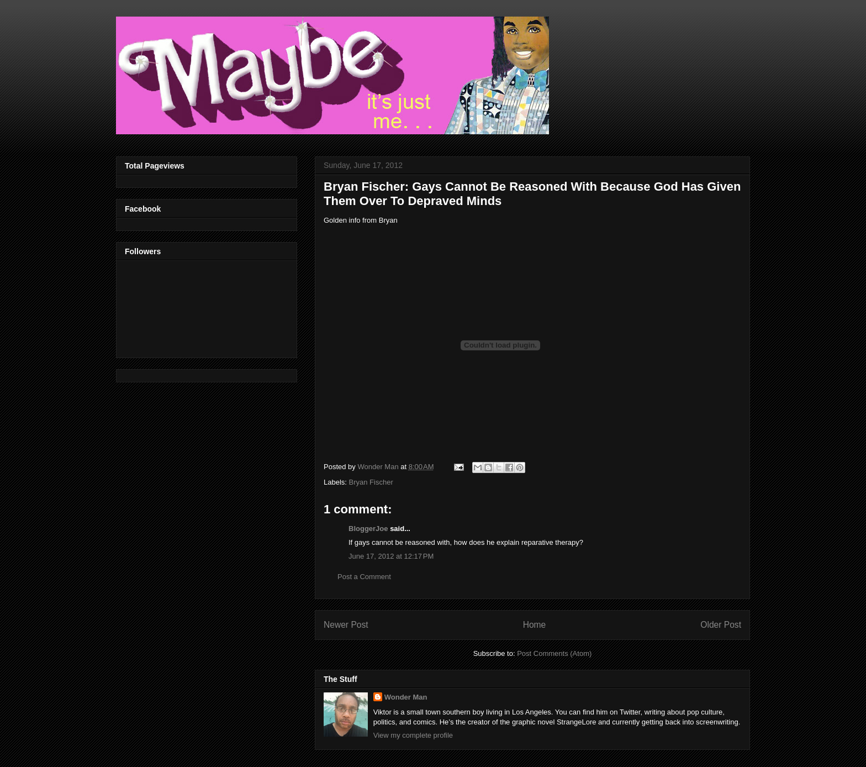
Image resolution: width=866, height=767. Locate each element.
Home (534, 624)
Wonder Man (405, 697)
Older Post (720, 624)
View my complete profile (413, 735)
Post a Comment (364, 576)
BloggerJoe (368, 528)
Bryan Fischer (371, 482)
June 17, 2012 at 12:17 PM (391, 556)
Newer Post (346, 624)
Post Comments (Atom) (554, 653)
